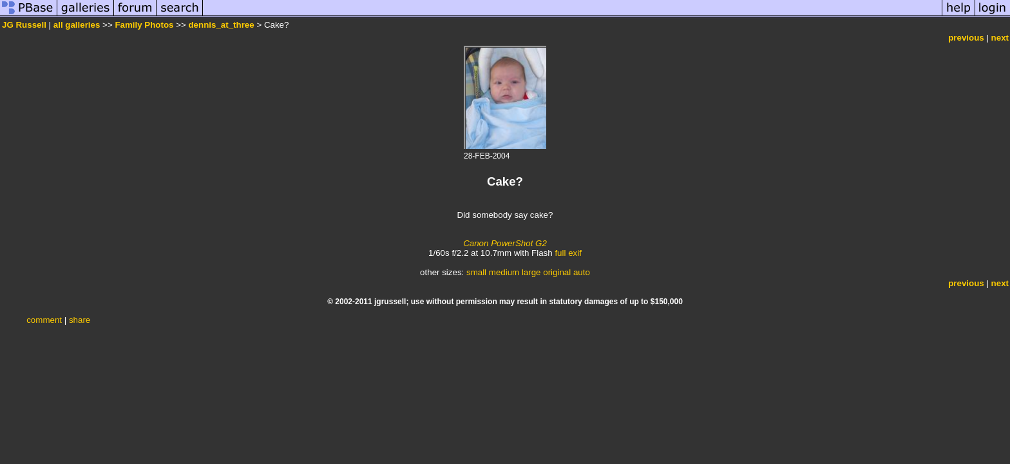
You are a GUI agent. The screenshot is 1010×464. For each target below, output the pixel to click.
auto (581, 272)
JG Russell (24, 25)
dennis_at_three (221, 25)
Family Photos (144, 25)
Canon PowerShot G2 (505, 243)
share (79, 320)
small (476, 272)
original (557, 272)
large (531, 272)
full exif (568, 253)
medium (504, 272)
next (1000, 38)
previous (966, 38)
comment (44, 320)
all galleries (76, 25)
